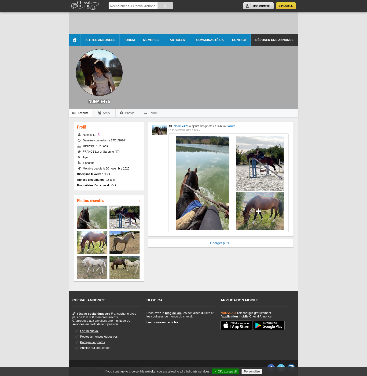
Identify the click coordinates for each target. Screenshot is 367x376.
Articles (177, 40)
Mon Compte (261, 6)
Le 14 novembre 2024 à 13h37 (184, 130)
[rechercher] (132, 6)
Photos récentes (108, 200)
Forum (129, 40)
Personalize (252, 371)
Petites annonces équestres (98, 336)
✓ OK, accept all (225, 371)
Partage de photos (92, 342)
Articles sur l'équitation (95, 348)
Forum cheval (89, 331)
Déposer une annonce (274, 40)
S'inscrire (286, 5)
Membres (150, 40)
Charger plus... (221, 243)
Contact (239, 40)
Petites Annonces (99, 40)
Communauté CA (210, 40)
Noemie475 (181, 126)
